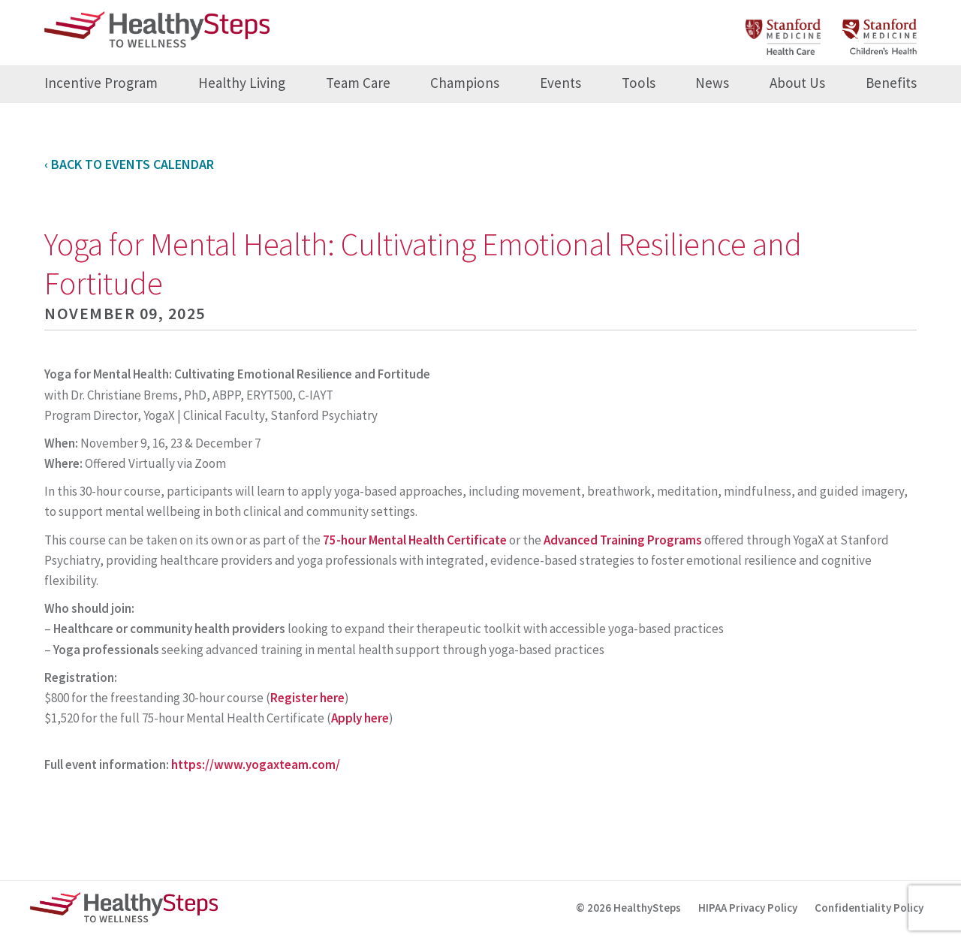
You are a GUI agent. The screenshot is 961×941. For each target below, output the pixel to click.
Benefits (891, 83)
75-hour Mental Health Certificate (415, 540)
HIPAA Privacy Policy (747, 907)
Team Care (358, 83)
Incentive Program (101, 83)
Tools (638, 83)
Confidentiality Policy (869, 907)
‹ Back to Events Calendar (129, 164)
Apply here (360, 718)
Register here (307, 697)
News (712, 83)
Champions (464, 83)
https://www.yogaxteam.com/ (255, 764)
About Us (797, 83)
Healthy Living (241, 83)
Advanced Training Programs (623, 540)
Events (560, 83)
